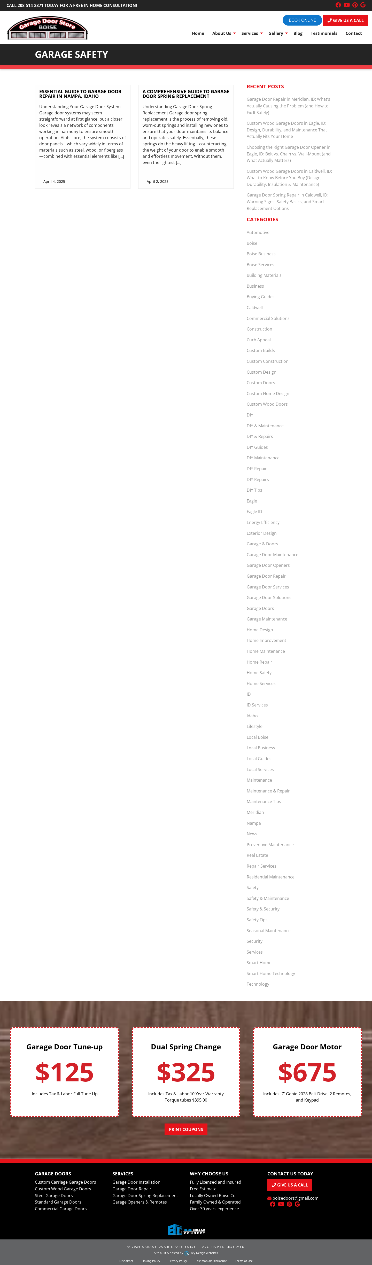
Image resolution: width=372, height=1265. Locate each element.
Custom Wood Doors (267, 404)
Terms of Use (244, 1261)
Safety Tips (257, 920)
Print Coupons (186, 1129)
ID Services (257, 705)
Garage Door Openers (268, 565)
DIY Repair (257, 469)
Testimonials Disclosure (211, 1261)
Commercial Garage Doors (61, 1209)
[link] (82, 131)
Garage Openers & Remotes (139, 1202)
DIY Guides (257, 447)
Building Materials (264, 275)
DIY (250, 415)
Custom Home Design (268, 393)
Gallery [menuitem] (275, 33)
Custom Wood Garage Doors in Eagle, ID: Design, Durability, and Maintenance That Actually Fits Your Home (287, 129)
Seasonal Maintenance (269, 930)
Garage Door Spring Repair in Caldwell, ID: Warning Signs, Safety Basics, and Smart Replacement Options (287, 201)
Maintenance (259, 780)
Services (255, 952)
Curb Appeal (259, 340)
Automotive (258, 232)
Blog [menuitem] (298, 33)
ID (249, 694)
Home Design (260, 630)
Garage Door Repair (266, 576)
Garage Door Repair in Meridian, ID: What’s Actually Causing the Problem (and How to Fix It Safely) (288, 105)
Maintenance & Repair (268, 791)
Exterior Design (262, 533)
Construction (259, 329)
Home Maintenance (266, 651)
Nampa (254, 823)
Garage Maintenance (267, 619)
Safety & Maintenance (268, 898)
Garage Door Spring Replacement (145, 1195)
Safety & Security (263, 909)
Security (254, 941)
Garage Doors (260, 608)
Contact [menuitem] (354, 33)
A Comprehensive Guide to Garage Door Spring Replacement (186, 93)
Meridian (255, 812)
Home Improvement (266, 640)
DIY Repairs (258, 479)
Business (255, 286)
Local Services (260, 769)
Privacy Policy (177, 1261)
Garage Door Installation (136, 1182)
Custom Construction (268, 361)
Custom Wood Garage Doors (63, 1189)
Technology (258, 984)
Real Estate (257, 855)
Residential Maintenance (271, 877)
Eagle (252, 501)
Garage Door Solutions (269, 597)
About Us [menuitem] (221, 33)
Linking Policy (151, 1261)
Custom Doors (261, 383)
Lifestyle (254, 726)
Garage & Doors (262, 544)
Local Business (261, 748)
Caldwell (255, 307)
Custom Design (261, 372)
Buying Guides (261, 297)
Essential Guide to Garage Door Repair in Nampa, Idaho (80, 93)
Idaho (252, 716)
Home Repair (259, 662)
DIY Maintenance (263, 458)
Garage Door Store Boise (169, 1246)
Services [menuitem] (250, 33)
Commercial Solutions (268, 318)
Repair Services (261, 866)
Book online (302, 20)
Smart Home (259, 962)
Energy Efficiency (263, 522)
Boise (252, 243)
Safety (253, 887)
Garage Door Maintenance (272, 554)
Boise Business (261, 254)
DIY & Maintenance (265, 426)
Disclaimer (126, 1261)
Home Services (261, 683)
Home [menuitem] (198, 33)
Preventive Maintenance (270, 844)
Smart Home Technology (271, 973)
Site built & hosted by (186, 1253)
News (252, 834)
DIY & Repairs (260, 436)
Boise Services (260, 265)
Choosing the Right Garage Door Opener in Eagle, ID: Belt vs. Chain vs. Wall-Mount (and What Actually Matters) (289, 153)
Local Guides (259, 758)
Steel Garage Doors (54, 1195)
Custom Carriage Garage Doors (65, 1182)
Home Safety (259, 672)
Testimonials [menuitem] (324, 33)
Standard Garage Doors (58, 1202)
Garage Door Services (268, 587)
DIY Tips (254, 490)
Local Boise (257, 737)
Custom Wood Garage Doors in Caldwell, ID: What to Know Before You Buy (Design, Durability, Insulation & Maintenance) (289, 177)
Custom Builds (261, 350)
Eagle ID (254, 511)
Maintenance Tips (264, 801)
